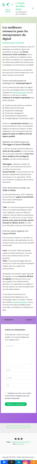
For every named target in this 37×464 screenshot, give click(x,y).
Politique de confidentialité (18, 427)
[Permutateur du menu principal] (33, 8)
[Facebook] (15, 439)
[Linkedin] (21, 439)
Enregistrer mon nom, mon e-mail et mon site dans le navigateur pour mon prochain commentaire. (18, 395)
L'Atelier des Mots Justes (20, 6)
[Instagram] (18, 439)
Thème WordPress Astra (24, 460)
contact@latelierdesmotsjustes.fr (20, 442)
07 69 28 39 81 (20, 444)
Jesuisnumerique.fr (20, 92)
